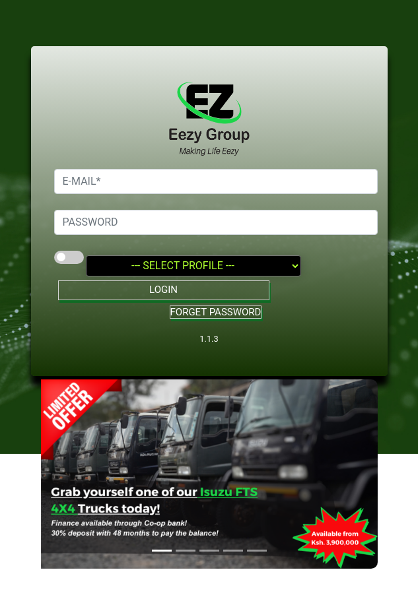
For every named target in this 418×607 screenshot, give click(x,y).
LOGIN (163, 290)
